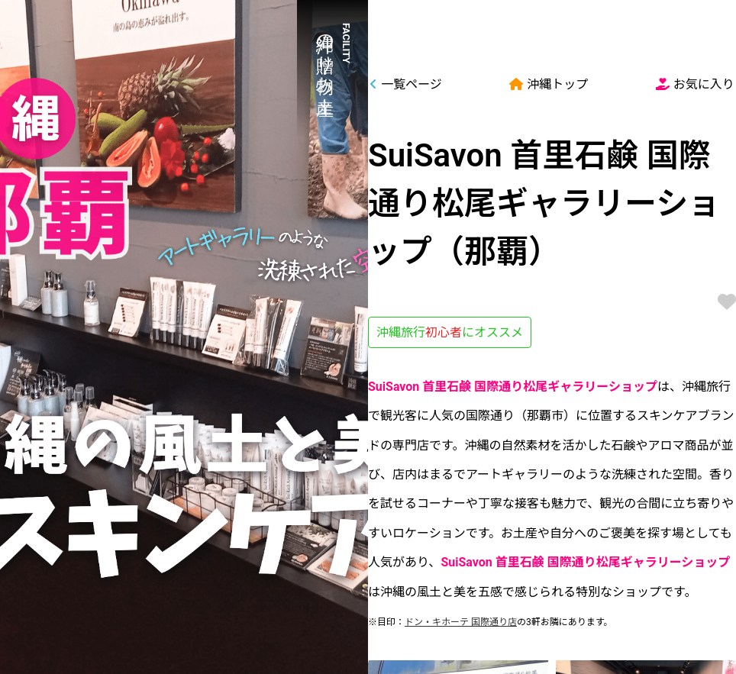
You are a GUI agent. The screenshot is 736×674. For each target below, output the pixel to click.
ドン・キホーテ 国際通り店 (461, 622)
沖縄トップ (548, 84)
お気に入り (695, 84)
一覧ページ (406, 84)
